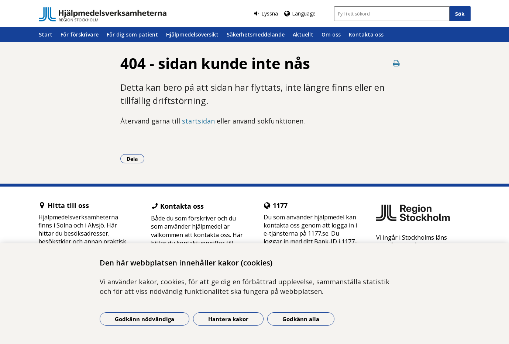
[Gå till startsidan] (102, 14)
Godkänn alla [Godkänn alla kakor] (300, 319)
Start (45, 34)
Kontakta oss (366, 34)
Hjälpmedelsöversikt (192, 34)
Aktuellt (303, 34)
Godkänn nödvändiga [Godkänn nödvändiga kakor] (144, 319)
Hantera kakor (228, 319)
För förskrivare (80, 34)
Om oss (331, 34)
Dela (135, 158)
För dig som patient (132, 34)
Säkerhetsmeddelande (256, 34)
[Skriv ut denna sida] (396, 63)
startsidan (198, 121)
